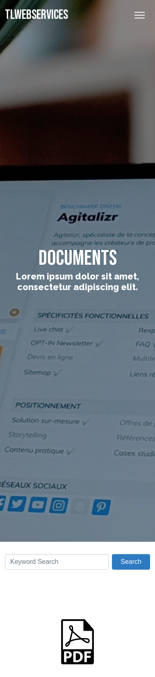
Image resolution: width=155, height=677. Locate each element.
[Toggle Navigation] (139, 15)
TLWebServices (36, 15)
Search (131, 561)
